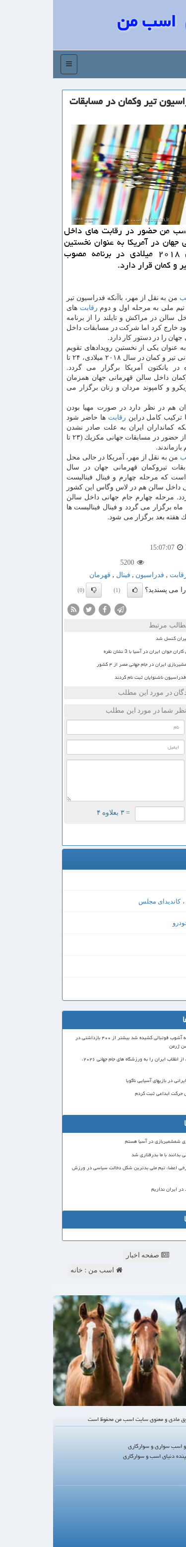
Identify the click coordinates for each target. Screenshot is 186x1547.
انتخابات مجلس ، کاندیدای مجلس (129, 901)
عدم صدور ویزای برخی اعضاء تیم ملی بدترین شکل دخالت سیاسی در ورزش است (95, 1172)
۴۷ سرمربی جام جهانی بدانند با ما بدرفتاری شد (125, 1155)
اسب (133, 298)
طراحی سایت (155, 944)
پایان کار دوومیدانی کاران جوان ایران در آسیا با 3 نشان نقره (111, 651)
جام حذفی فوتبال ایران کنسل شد (137, 638)
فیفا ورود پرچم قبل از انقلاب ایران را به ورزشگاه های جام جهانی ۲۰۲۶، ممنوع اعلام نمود (100, 1063)
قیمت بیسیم (157, 988)
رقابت (36, 307)
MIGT (166, 879)
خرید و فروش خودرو (147, 923)
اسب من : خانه (43, 1270)
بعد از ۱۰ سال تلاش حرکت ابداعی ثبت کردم (127, 1093)
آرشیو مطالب (166, 1518)
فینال (70, 575)
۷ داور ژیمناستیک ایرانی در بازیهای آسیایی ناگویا (122, 1080)
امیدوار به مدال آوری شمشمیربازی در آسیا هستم (122, 1141)
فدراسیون (96, 575)
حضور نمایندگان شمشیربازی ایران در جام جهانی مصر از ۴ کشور (107, 664)
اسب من (93, 21)
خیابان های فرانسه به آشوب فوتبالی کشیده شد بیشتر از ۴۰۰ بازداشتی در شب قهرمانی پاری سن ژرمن (97, 1042)
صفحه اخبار (94, 1255)
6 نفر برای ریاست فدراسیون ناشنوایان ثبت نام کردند (116, 677)
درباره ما (170, 1494)
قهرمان (47, 575)
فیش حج (162, 966)
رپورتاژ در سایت (162, 1506)
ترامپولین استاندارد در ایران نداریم (135, 1189)
